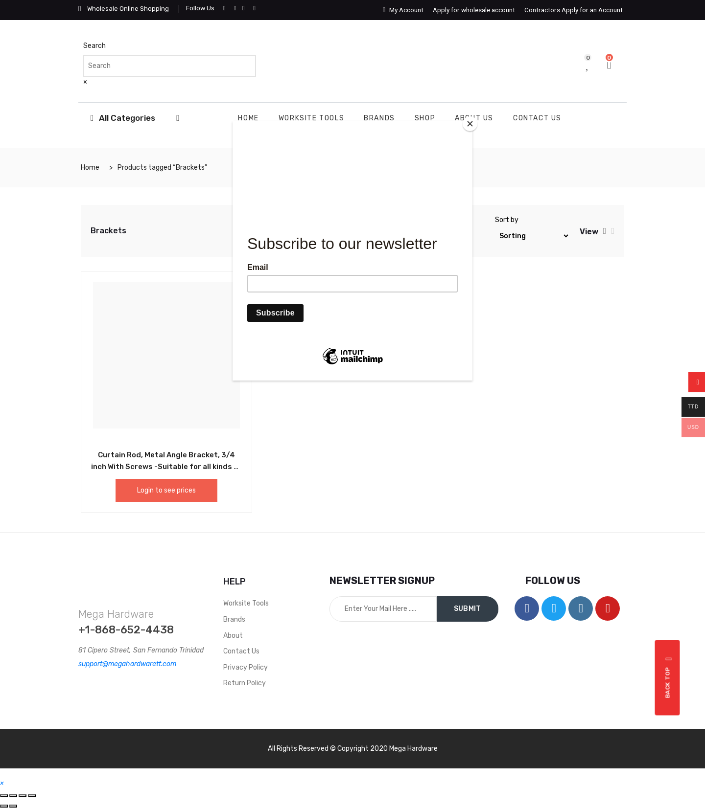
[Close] (470, 123)
